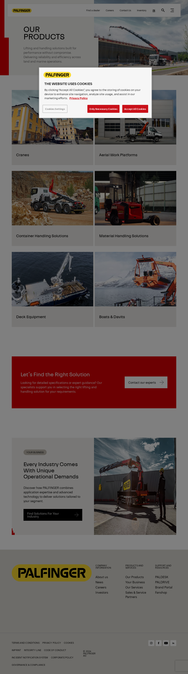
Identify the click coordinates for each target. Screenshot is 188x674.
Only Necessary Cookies (103, 108)
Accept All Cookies (135, 108)
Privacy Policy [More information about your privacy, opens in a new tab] (78, 98)
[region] (95, 92)
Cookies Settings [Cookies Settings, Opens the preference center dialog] (55, 108)
